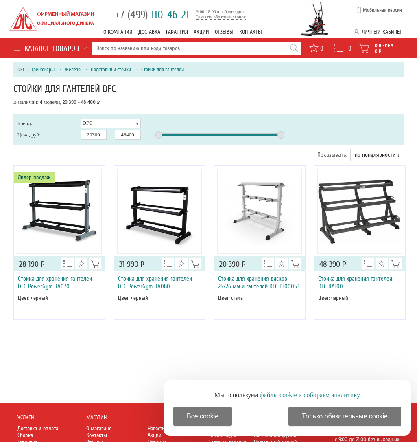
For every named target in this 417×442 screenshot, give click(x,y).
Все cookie (202, 416)
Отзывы (224, 32)
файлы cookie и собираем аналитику (310, 394)
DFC (21, 69)
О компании (118, 32)
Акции (201, 32)
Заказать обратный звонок (221, 16)
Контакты (250, 32)
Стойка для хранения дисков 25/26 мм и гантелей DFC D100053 (258, 282)
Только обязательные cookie (345, 416)
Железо (73, 69)
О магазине (98, 428)
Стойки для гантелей (162, 69)
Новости (156, 428)
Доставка (149, 32)
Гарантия (177, 32)
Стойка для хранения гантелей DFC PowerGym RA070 (55, 282)
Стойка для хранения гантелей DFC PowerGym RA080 (155, 282)
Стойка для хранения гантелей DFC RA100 (355, 282)
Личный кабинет (382, 32)
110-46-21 (152, 15)
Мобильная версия (382, 10)
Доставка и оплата (37, 428)
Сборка (25, 435)
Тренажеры (43, 69)
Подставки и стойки (111, 69)
